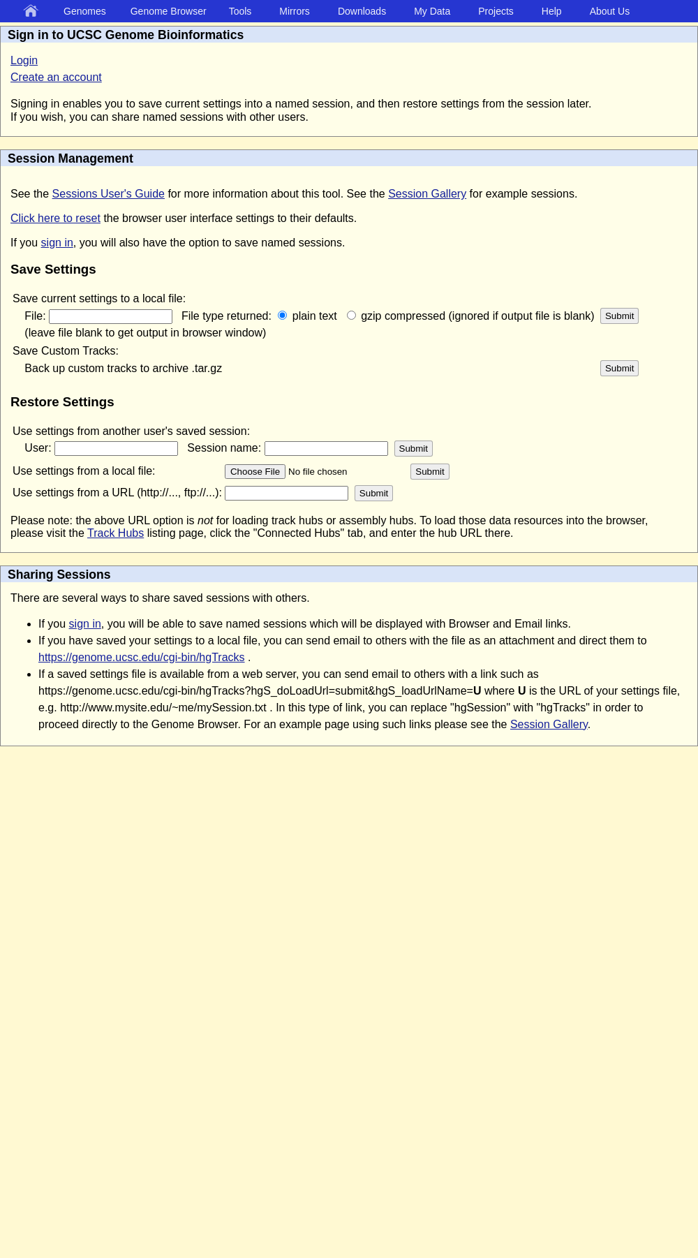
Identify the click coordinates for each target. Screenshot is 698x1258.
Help (552, 11)
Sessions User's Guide (108, 194)
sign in (57, 243)
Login (24, 60)
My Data (432, 11)
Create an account (56, 77)
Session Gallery (427, 194)
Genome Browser (169, 11)
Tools (240, 11)
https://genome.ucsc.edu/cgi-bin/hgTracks (141, 657)
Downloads (362, 11)
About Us (610, 11)
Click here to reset (55, 218)
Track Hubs (115, 533)
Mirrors (294, 11)
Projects (496, 11)
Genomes (85, 11)
